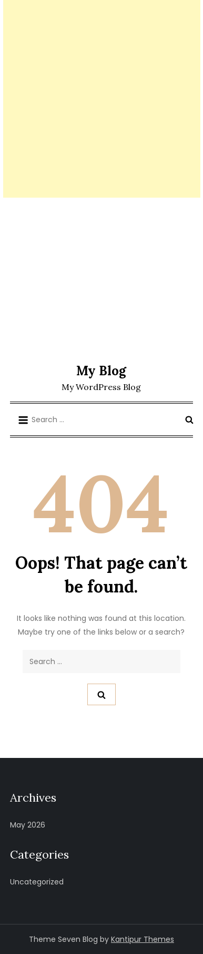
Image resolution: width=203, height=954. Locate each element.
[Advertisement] (101, 99)
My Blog (101, 371)
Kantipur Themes (142, 939)
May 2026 (27, 825)
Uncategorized (37, 882)
